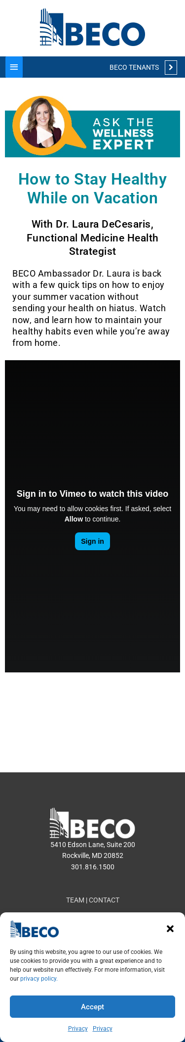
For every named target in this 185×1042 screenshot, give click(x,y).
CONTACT (104, 900)
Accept (92, 1006)
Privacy (78, 1028)
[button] (170, 929)
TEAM (75, 900)
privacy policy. (39, 978)
